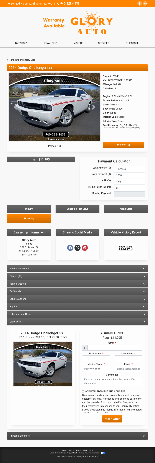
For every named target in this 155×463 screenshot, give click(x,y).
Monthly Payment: (101, 193)
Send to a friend (77, 298)
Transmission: (110, 100)
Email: (127, 364)
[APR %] (129, 181)
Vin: (105, 80)
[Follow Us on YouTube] (145, 3)
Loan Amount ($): (102, 167)
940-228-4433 (69, 3)
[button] (15, 107)
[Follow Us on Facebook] (139, 3)
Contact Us (78, 450)
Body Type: (109, 108)
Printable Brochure (77, 435)
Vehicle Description (77, 268)
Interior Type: (110, 121)
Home (64, 450)
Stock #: (107, 76)
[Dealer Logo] (77, 22)
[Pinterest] (85, 248)
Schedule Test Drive (77, 208)
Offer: (111, 342)
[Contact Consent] (83, 391)
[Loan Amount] (129, 169)
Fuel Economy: (111, 125)
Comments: (112, 374)
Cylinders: (108, 88)
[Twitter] (77, 248)
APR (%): (106, 180)
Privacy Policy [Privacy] (88, 450)
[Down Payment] (129, 175)
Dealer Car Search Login (58, 453)
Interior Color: (110, 116)
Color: (106, 112)
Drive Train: (109, 104)
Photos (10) (54, 146)
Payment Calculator (114, 161)
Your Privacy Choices (95, 453)
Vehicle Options (77, 283)
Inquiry (29, 208)
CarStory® (77, 291)
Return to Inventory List (21, 59)
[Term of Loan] (129, 188)
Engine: (107, 96)
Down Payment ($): (101, 174)
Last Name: (127, 353)
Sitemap (81, 453)
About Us (71, 450)
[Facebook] (70, 248)
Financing (29, 218)
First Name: (95, 353)
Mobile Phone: (95, 364)
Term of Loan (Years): (99, 186)
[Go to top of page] (150, 450)
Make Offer (126, 208)
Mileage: (107, 84)
